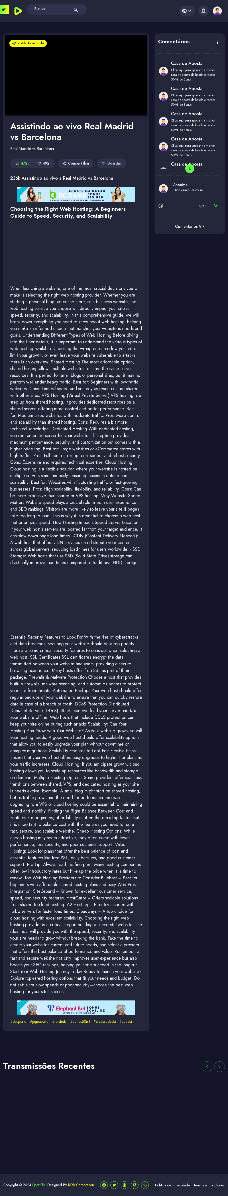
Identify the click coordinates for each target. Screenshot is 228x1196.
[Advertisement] (76, 254)
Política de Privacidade (172, 1185)
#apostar (126, 1021)
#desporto (18, 1021)
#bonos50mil (80, 1021)
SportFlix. (39, 1185)
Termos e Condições (209, 1185)
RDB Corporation (81, 1185)
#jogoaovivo (39, 1021)
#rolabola (59, 1021)
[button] (207, 1066)
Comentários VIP (190, 226)
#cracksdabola (105, 1021)
